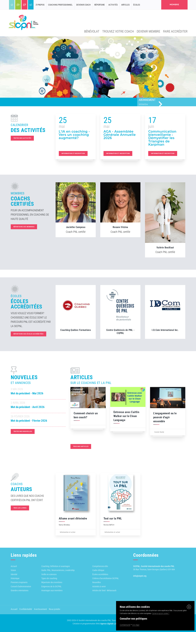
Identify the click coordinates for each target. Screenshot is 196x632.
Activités (113, 5)
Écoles (136, 5)
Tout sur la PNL (113, 518)
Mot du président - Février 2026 (32, 420)
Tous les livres (19, 508)
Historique (15, 578)
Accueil (14, 566)
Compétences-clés (100, 566)
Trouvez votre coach (118, 31)
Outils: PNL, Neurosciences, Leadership (58, 570)
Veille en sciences (49, 574)
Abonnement (167, 102)
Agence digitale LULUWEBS (112, 623)
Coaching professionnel (60, 5)
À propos (40, 5)
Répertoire (99, 5)
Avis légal (135, 625)
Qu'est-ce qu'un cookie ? (160, 613)
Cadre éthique (98, 570)
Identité (14, 574)
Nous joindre (54, 609)
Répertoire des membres (23, 227)
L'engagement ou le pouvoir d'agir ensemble (161, 417)
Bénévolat (91, 31)
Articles (125, 5)
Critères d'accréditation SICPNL (105, 578)
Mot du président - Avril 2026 (31, 407)
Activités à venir (99, 586)
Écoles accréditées (100, 574)
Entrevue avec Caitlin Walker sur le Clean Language (123, 416)
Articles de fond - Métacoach (104, 590)
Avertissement (40, 609)
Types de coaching (49, 578)
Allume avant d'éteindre (73, 518)
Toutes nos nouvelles (25, 431)
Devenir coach (83, 5)
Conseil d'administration (21, 586)
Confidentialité (25, 609)
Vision (13, 570)
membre (174, 4)
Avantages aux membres (51, 590)
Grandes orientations (19, 590)
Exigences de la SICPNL (51, 586)
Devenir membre (148, 31)
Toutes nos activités (19, 138)
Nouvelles (96, 582)
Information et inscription (73, 153)
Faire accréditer (175, 31)
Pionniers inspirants (19, 582)
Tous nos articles (77, 446)
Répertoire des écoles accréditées (28, 334)
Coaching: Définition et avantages (55, 566)
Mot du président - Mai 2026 (30, 393)
